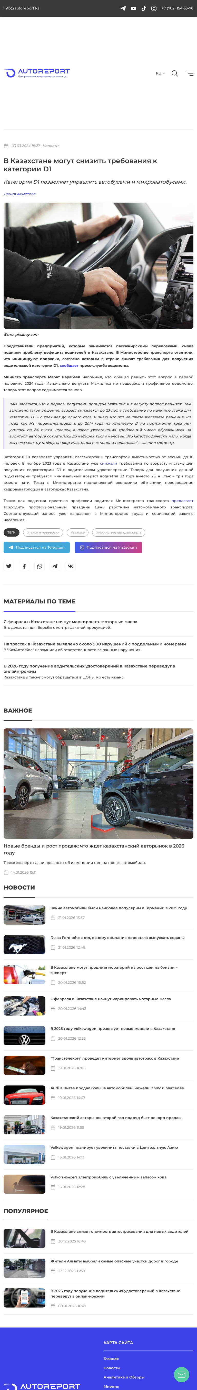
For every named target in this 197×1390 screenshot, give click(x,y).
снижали (108, 463)
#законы (78, 532)
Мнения (111, 1386)
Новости (50, 145)
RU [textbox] (158, 73)
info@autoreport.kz (21, 8)
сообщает (69, 365)
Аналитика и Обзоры (124, 1377)
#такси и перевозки (43, 532)
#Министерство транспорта (118, 532)
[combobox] (160, 73)
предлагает (182, 500)
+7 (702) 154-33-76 (177, 8)
